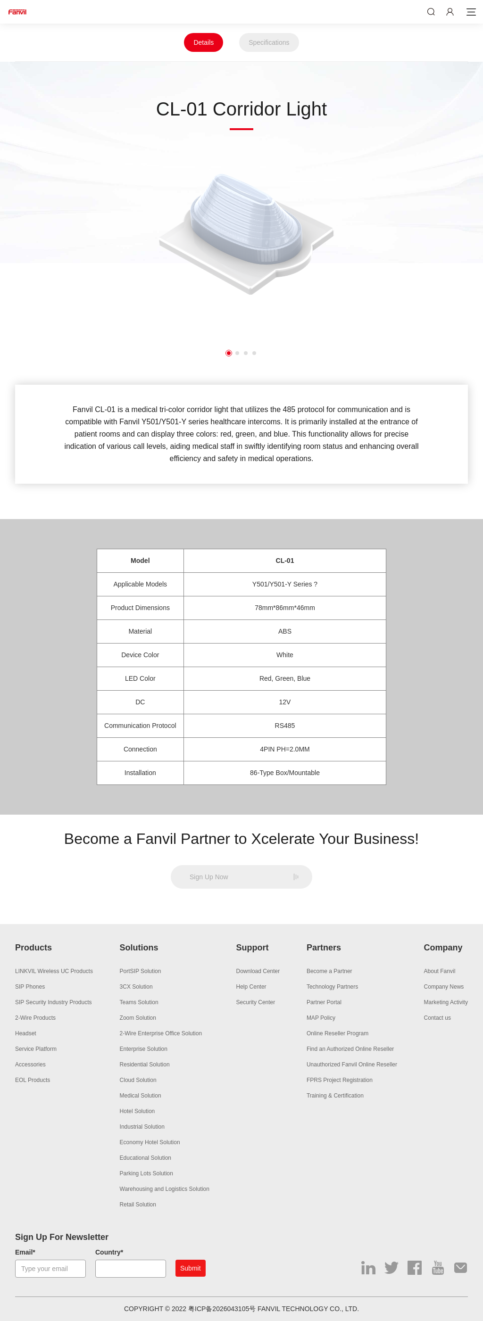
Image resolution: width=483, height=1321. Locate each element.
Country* (109, 1252)
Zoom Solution (138, 1018)
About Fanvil (440, 971)
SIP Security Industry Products (53, 1002)
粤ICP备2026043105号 (222, 1309)
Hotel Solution (137, 1111)
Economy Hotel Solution (150, 1142)
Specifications (269, 42)
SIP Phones (30, 986)
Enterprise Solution (143, 1049)
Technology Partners (332, 986)
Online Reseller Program (337, 1033)
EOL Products (32, 1080)
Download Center (258, 971)
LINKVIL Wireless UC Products (54, 971)
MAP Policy (321, 1018)
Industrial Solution (142, 1126)
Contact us (437, 1018)
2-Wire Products (35, 1018)
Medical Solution (140, 1095)
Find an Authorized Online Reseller (350, 1049)
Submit (190, 1268)
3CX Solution (136, 986)
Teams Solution (139, 1002)
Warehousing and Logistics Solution (164, 1189)
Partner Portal (324, 1002)
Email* (25, 1252)
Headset (25, 1033)
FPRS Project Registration (340, 1080)
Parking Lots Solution (146, 1173)
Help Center (251, 986)
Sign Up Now (209, 877)
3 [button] (246, 353)
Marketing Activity (446, 1002)
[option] (241, 238)
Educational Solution (145, 1158)
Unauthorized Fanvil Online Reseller (352, 1064)
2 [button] (237, 353)
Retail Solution (138, 1204)
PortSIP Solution (140, 971)
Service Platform (36, 1049)
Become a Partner (329, 971)
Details (203, 42)
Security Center (255, 1002)
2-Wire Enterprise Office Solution (161, 1033)
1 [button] (229, 353)
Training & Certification (335, 1095)
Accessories (30, 1064)
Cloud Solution (138, 1080)
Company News (444, 986)
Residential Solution (145, 1064)
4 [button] (254, 353)
